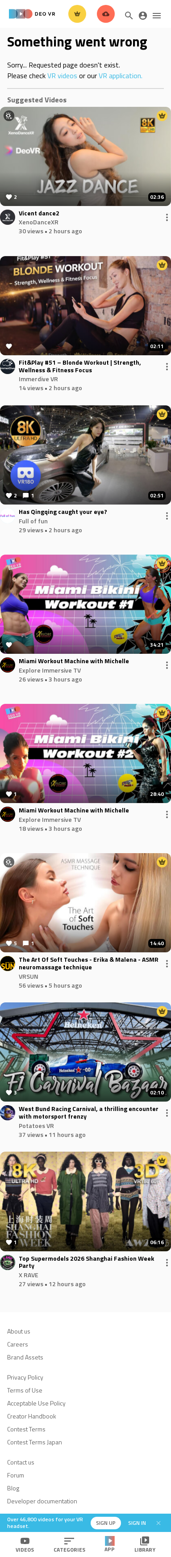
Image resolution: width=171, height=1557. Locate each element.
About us (18, 1331)
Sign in (137, 1523)
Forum (15, 1475)
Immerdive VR (38, 378)
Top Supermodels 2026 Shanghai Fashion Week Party (86, 1262)
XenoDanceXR (38, 222)
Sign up (106, 1523)
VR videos (62, 75)
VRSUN (28, 976)
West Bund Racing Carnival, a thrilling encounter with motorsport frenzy (88, 1112)
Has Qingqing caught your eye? (63, 512)
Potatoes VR (36, 1125)
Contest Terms (26, 1429)
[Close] (158, 1523)
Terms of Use (24, 1390)
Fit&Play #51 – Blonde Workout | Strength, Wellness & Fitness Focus (80, 366)
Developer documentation (42, 1501)
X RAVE (28, 1274)
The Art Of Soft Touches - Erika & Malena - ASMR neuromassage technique (88, 963)
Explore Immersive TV (50, 670)
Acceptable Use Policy (36, 1403)
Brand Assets (25, 1357)
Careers (17, 1344)
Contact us (20, 1462)
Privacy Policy (25, 1377)
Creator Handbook (31, 1416)
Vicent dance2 (39, 213)
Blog (13, 1488)
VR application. (120, 75)
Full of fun (33, 521)
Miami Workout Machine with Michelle (74, 661)
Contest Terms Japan (34, 1442)
